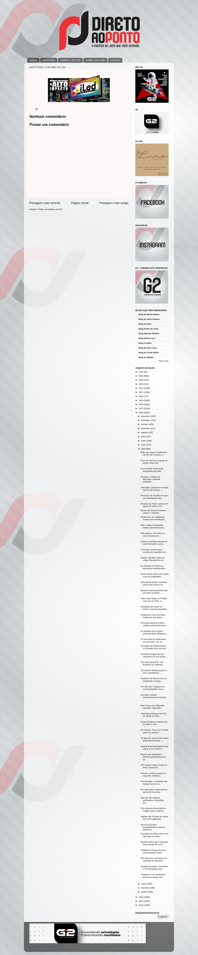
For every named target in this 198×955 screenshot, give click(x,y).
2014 (141, 901)
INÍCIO (33, 60)
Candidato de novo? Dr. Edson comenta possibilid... (154, 608)
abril (143, 449)
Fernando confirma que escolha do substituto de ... (154, 550)
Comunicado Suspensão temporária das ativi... (152, 469)
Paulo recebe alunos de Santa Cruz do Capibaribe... (155, 575)
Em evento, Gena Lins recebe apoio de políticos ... (154, 731)
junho (144, 441)
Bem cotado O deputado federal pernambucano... (153, 526)
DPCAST (115, 60)
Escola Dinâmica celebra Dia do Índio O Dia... (154, 723)
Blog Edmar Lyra (147, 338)
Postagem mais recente (44, 203)
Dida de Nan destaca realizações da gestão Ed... (152, 800)
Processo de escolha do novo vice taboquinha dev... (154, 496)
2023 (141, 384)
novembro (146, 420)
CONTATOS (48, 60)
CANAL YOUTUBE (95, 60)
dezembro (146, 416)
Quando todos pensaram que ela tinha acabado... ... (154, 591)
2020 (141, 396)
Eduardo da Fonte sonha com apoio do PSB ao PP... (154, 505)
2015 (141, 897)
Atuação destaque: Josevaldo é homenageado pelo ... (154, 867)
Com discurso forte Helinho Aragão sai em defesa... (153, 809)
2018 (141, 404)
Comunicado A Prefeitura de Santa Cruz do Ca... (154, 782)
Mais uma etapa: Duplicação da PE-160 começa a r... (154, 453)
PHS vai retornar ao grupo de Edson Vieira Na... (154, 461)
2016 (141, 412)
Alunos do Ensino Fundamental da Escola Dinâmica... (153, 827)
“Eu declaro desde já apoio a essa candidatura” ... (154, 671)
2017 (141, 408)
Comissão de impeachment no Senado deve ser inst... (154, 647)
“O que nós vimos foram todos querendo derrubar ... (155, 739)
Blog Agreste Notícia (149, 333)
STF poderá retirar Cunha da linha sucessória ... (154, 766)
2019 (141, 400)
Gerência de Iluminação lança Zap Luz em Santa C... (154, 747)
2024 (141, 380)
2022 (141, 388)
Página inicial (79, 203)
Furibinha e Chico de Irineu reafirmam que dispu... (153, 616)
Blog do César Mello (149, 352)
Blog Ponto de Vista (148, 329)
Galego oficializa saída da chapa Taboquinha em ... (153, 559)
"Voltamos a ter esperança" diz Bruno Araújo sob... (153, 875)
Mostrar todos (164, 361)
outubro (145, 424)
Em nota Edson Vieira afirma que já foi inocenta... (154, 790)
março (144, 884)
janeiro (144, 892)
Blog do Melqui (146, 357)
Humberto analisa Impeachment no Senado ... (154, 697)
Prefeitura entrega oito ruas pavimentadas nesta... (153, 851)
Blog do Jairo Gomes (149, 319)
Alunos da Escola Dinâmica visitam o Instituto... (153, 511)
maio (143, 445)
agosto (144, 432)
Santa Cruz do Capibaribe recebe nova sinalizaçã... (153, 518)
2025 (141, 376)
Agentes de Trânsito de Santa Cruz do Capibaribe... (154, 817)
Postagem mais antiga (113, 203)
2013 (141, 905)
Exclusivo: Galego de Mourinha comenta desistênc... (150, 479)
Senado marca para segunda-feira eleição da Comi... (154, 843)
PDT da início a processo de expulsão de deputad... (154, 859)
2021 (141, 392)
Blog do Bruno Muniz (149, 314)
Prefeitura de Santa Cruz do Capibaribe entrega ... (153, 679)
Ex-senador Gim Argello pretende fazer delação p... (154, 632)
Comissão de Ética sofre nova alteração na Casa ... (154, 835)
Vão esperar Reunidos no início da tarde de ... (153, 534)
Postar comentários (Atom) (50, 209)
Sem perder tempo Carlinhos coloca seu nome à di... (154, 583)
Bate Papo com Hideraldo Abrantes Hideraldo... (152, 706)
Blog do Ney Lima (147, 348)
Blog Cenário (145, 343)
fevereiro (145, 888)
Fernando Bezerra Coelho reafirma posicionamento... (154, 624)
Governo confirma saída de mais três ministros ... (153, 774)
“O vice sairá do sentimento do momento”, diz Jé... (153, 640)
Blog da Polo (145, 324)
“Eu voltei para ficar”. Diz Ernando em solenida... (152, 663)
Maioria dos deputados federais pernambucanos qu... (153, 756)
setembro (145, 428)
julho (143, 436)
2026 (141, 372)
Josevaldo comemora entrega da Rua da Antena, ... (154, 488)
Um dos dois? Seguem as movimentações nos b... (153, 687)
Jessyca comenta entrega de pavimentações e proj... (154, 542)
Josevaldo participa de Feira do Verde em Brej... (154, 714)
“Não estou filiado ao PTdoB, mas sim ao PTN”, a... (154, 599)
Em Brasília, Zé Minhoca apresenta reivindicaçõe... (154, 567)
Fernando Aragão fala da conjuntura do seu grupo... (154, 655)
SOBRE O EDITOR (70, 60)
